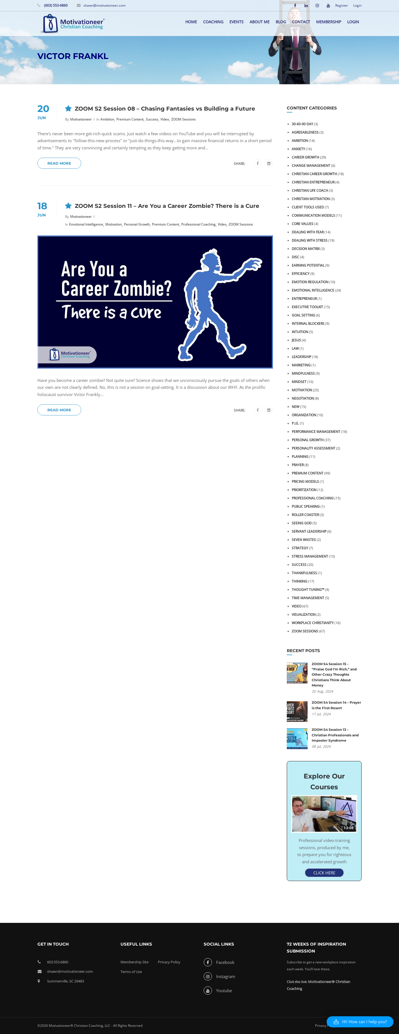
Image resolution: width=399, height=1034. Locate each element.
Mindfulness (303, 373)
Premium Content (130, 119)
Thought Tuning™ (308, 589)
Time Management (308, 598)
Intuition (300, 332)
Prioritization (304, 489)
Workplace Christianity (313, 623)
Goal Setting (303, 315)
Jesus (296, 340)
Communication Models (313, 215)
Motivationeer (81, 119)
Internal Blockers (308, 323)
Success (152, 119)
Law (295, 348)
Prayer (298, 465)
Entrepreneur (304, 298)
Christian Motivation (311, 198)
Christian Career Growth (314, 174)
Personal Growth (137, 224)
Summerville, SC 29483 (65, 981)
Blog (281, 21)
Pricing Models (305, 481)
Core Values (302, 223)
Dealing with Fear (308, 232)
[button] (360, 1021)
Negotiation (303, 398)
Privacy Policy (169, 961)
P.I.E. (295, 423)
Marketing (301, 365)
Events (236, 21)
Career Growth (305, 157)
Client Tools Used (308, 207)
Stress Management (310, 556)
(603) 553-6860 (55, 5)
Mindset (299, 381)
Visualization (304, 614)
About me (260, 21)
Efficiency (301, 273)
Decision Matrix (306, 248)
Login (357, 5)
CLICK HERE (324, 872)
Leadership (301, 356)
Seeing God (302, 523)
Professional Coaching (198, 224)
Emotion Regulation (310, 282)
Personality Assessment (313, 448)
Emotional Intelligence (86, 224)
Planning (300, 456)
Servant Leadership (309, 531)
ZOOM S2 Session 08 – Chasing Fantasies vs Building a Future (165, 108)
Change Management (311, 165)
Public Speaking (306, 506)
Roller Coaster (305, 514)
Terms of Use (131, 971)
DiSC (295, 257)
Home (191, 21)
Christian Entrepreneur (313, 182)
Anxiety (298, 149)
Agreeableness (305, 132)
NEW (295, 406)
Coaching (213, 21)
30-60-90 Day (302, 124)
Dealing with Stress (310, 240)
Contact (301, 21)
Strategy (300, 548)
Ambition (107, 119)
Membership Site (135, 961)
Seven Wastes (304, 539)
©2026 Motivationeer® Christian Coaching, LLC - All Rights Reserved (89, 1025)
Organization (304, 415)
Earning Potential (308, 265)
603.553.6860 (57, 961)
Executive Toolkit (307, 307)
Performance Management (316, 431)
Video (164, 119)
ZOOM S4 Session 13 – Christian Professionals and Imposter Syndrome (335, 734)
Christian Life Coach (310, 190)
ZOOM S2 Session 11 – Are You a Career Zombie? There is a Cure (167, 206)
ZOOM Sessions (183, 119)
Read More (59, 163)
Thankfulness (304, 573)
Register (341, 5)
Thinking (299, 581)
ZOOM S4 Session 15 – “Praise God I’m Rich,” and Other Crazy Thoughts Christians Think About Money (334, 674)
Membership (328, 21)
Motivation (113, 224)
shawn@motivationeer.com (104, 5)
